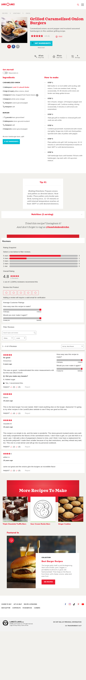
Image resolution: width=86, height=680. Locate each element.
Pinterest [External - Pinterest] (9, 46)
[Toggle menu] (82, 5)
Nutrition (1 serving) (56, 214)
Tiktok (74, 604)
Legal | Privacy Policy (15, 625)
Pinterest (78, 604)
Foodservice (27, 608)
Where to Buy (6, 604)
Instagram (69, 604)
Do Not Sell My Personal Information (67, 622)
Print (59, 37)
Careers (37, 608)
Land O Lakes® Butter (21, 87)
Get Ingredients (41, 43)
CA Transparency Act (73, 625)
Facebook (65, 604)
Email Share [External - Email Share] (18, 46)
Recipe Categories (30, 604)
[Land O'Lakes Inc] (17, 622)
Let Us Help (18, 604)
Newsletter (5, 608)
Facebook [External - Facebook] (13, 46)
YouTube (83, 604)
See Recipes (48, 582)
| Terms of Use (24, 625)
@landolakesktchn (57, 227)
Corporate (16, 608)
